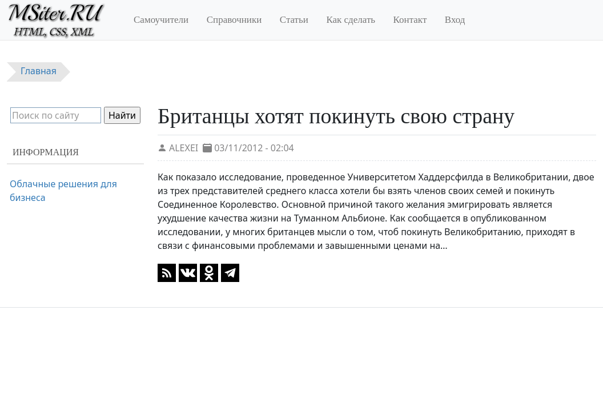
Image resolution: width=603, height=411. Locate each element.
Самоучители (161, 19)
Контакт (410, 19)
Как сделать (350, 19)
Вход (455, 19)
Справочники (234, 19)
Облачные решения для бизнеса (63, 191)
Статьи (294, 19)
